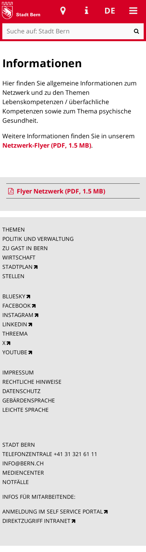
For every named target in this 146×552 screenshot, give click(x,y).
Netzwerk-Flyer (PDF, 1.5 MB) (46, 145)
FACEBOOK (16, 305)
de (109, 10)
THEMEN (13, 229)
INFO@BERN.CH (23, 463)
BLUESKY (13, 296)
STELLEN (13, 276)
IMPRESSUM (18, 372)
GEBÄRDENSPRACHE (28, 400)
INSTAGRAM (17, 315)
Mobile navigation (133, 10)
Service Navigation (86, 10)
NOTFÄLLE (15, 482)
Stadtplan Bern (63, 10)
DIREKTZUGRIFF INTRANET (36, 520)
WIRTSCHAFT (18, 257)
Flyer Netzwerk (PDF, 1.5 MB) (55, 191)
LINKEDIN (14, 324)
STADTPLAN (17, 266)
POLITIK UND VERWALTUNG (38, 238)
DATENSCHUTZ (21, 391)
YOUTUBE (14, 352)
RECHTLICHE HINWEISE (32, 381)
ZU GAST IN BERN (25, 248)
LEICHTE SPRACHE (25, 409)
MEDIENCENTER (23, 472)
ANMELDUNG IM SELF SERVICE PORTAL (52, 511)
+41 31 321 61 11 (75, 454)
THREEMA (15, 333)
